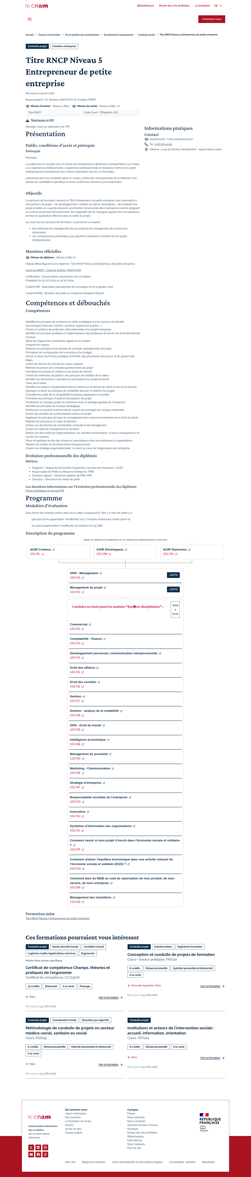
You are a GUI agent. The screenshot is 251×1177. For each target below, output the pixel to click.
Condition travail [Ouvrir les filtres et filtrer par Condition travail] (94, 946)
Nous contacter (136, 1121)
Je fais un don (73, 1128)
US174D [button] (75, 758)
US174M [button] (102, 553)
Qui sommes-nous (76, 1109)
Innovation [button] (77, 811)
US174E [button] (75, 773)
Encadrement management (118, 34)
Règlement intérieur (93, 1162)
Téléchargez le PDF (42, 120)
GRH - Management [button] (84, 573)
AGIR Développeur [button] (110, 549)
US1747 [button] (75, 700)
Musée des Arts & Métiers (142, 1132)
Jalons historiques (75, 1113)
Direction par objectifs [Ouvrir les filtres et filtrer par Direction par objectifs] (95, 1020)
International (134, 1140)
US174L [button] (35, 553)
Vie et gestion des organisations (82, 34)
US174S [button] (75, 902)
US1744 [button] (75, 657)
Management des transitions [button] (90, 897)
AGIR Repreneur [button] (175, 549)
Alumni (69, 1125)
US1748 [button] (75, 715)
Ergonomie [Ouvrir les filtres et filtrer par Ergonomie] (87, 953)
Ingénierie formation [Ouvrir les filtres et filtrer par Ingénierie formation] (189, 946)
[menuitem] (145, 5)
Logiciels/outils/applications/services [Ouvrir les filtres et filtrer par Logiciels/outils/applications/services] (52, 953)
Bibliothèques (135, 1136)
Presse (131, 1113)
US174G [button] (75, 801)
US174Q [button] (75, 868)
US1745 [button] (75, 672)
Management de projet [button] (86, 587)
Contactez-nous (211, 19)
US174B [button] (75, 744)
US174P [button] (75, 849)
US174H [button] (75, 816)
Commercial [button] (79, 624)
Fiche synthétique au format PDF (45, 490)
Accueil (30, 34)
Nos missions (73, 1117)
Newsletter (208, 1162)
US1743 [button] (75, 643)
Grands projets (73, 1132)
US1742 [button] (75, 628)
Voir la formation (108, 997)
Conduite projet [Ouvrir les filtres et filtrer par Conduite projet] (37, 46)
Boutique (132, 1128)
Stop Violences (136, 1144)
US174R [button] (75, 887)
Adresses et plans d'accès (142, 1125)
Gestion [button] (75, 696)
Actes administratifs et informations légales (137, 1162)
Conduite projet (146, 34)
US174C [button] (75, 592)
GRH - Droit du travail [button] (85, 725)
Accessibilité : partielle (182, 1162)
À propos (132, 1109)
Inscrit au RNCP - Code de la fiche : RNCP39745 (53, 270)
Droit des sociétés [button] (83, 682)
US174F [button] (75, 787)
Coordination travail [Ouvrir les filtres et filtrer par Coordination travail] (64, 1020)
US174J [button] (75, 830)
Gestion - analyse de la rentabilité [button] (94, 710)
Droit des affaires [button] (82, 667)
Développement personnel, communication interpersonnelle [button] (114, 653)
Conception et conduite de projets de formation (171, 954)
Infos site (70, 1162)
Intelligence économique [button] (88, 739)
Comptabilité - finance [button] (86, 638)
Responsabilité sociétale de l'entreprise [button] (99, 797)
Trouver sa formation (49, 34)
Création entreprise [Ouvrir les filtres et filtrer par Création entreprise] (64, 46)
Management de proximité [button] (89, 754)
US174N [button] (168, 553)
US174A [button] (75, 577)
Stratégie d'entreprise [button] (85, 782)
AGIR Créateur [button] (40, 549)
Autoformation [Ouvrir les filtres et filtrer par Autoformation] (163, 946)
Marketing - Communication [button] (90, 768)
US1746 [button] (75, 686)
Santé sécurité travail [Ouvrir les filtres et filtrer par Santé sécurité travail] (65, 946)
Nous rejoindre (136, 1117)
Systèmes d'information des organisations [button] (101, 826)
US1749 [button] (75, 729)
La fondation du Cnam (78, 1121)
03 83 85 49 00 (163, 144)
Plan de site (134, 1148)
